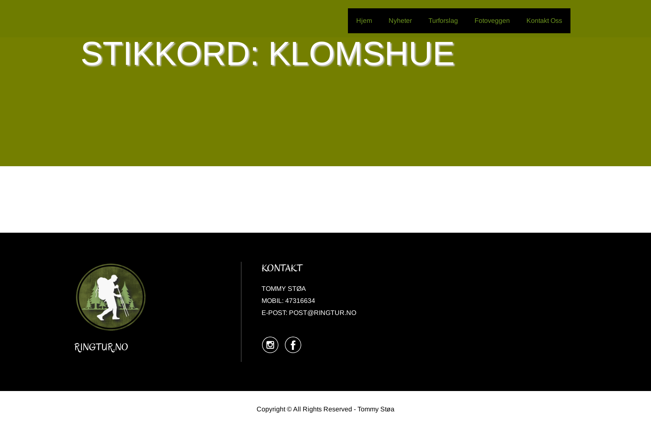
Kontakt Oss (544, 20)
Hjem (364, 20)
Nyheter (400, 20)
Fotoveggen (492, 20)
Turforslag (443, 20)
